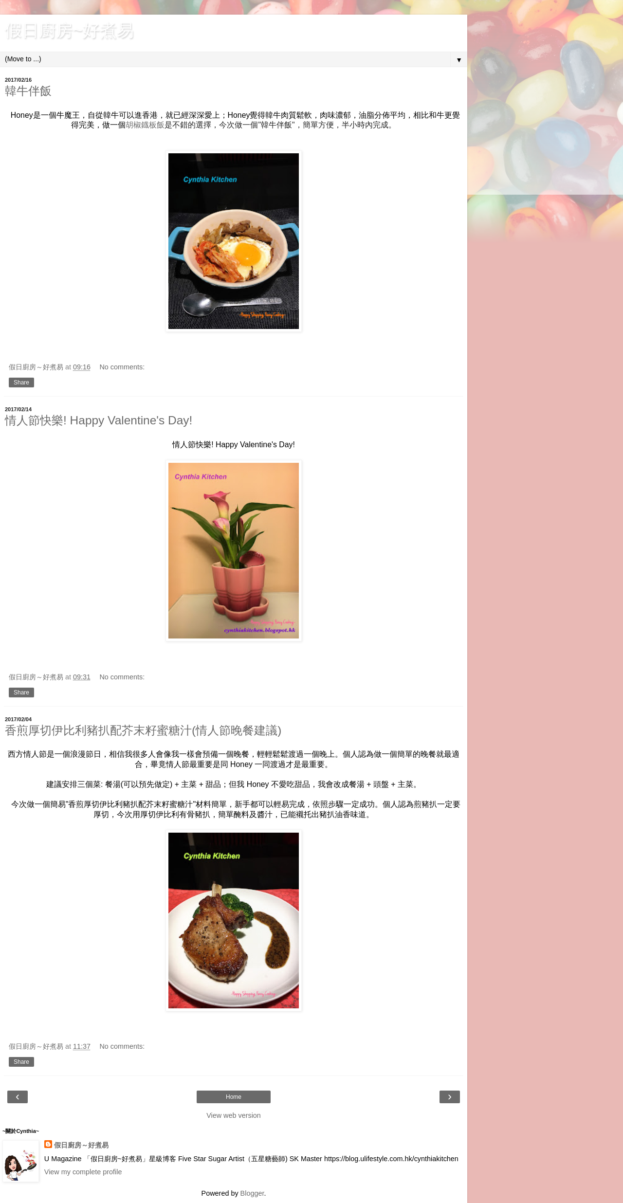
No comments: (122, 367)
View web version (233, 1115)
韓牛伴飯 (28, 90)
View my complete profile (83, 1172)
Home (233, 1097)
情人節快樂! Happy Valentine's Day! (98, 420)
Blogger (252, 1193)
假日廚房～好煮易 (81, 1145)
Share (21, 382)
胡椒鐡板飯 (145, 125)
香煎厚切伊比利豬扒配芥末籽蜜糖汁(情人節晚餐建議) (143, 730)
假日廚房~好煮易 (69, 30)
